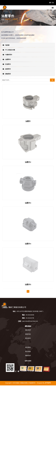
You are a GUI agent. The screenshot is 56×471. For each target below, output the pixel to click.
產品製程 (28, 315)
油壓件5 (28, 253)
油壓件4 (28, 244)
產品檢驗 (28, 319)
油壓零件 (15, 19)
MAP (40, 279)
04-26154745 (30, 286)
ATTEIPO (48, 351)
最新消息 (28, 302)
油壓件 (28, 121)
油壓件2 (28, 162)
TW (51, 3)
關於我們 (28, 298)
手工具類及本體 (9, 50)
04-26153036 (30, 283)
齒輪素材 (7, 74)
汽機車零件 (7, 54)
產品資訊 (8, 19)
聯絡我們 (28, 324)
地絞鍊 (6, 45)
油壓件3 (28, 203)
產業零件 (7, 69)
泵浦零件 (7, 64)
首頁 (2, 19)
